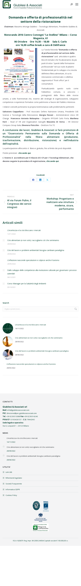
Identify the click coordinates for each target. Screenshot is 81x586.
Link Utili (9, 472)
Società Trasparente (14, 483)
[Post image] (4, 230)
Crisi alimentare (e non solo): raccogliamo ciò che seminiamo (33, 240)
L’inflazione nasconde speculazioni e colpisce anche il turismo (33, 260)
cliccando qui (24, 153)
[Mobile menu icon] (76, 4)
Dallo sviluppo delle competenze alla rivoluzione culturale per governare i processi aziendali (42, 272)
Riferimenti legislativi (14, 478)
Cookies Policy (11, 495)
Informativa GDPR (13, 489)
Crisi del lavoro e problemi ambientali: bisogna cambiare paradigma (35, 250)
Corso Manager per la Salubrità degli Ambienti (26, 283)
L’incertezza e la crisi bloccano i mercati (24, 230)
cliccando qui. (52, 161)
